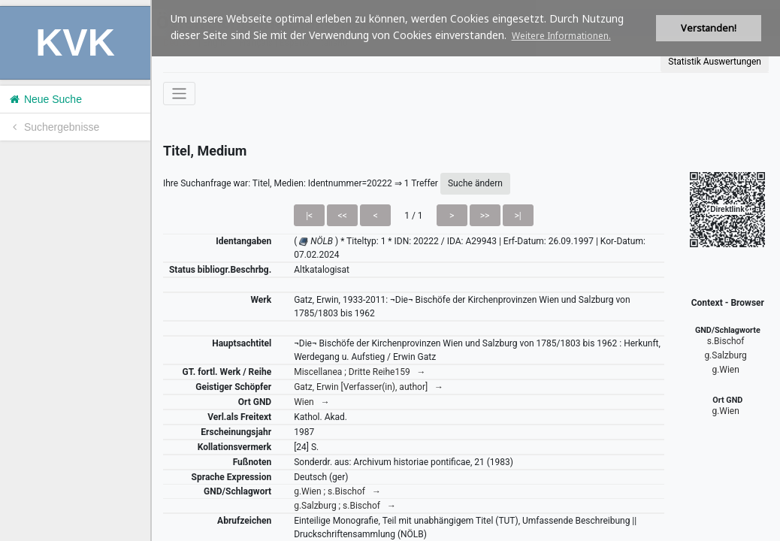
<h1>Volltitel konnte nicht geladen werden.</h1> (466, 270)
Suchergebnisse (53, 127)
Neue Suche (45, 99)
